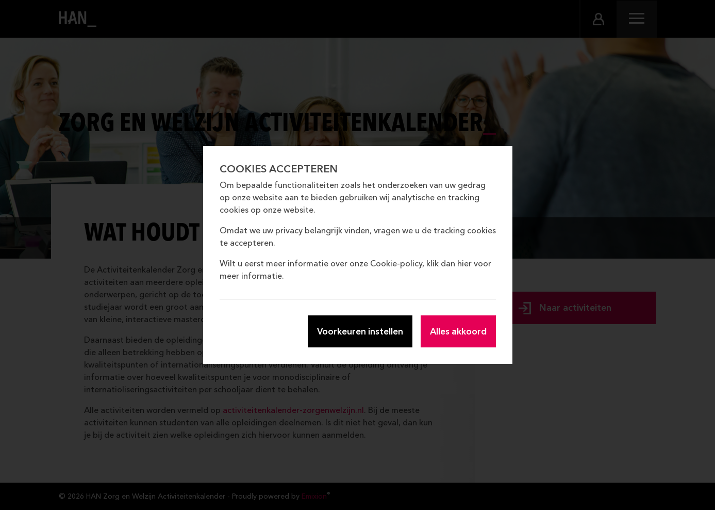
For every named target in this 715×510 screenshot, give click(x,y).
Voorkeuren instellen (360, 331)
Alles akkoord (458, 331)
